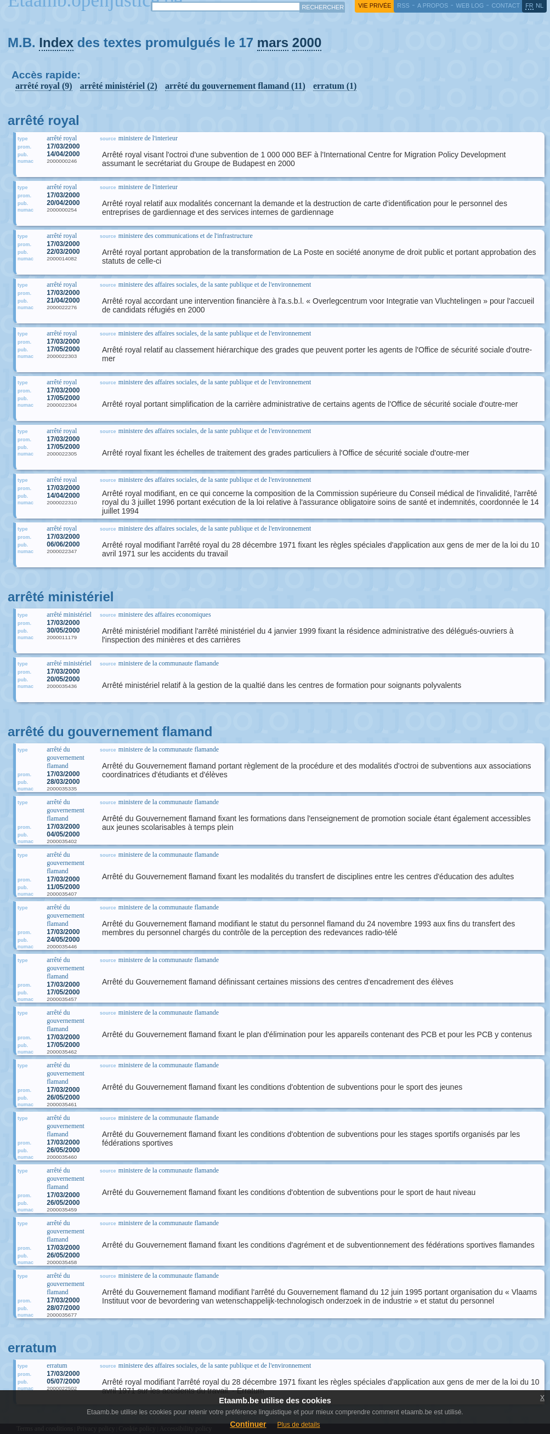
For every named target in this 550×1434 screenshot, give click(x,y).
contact (505, 5)
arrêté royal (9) (43, 85)
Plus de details (298, 1425)
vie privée (374, 5)
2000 (306, 42)
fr (529, 5)
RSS (403, 5)
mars (272, 42)
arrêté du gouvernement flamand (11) (235, 85)
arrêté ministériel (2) (118, 85)
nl (539, 5)
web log (470, 5)
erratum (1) (335, 85)
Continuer (248, 1424)
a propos (432, 5)
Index (56, 42)
